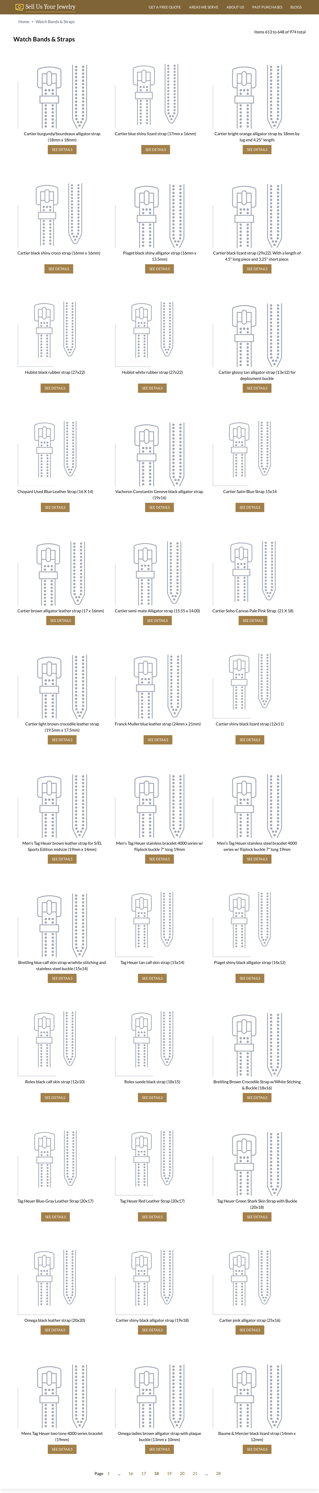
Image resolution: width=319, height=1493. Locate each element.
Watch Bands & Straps (55, 21)
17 (143, 1473)
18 (156, 1473)
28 (218, 1473)
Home (23, 21)
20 (182, 1473)
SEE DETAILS (62, 149)
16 (130, 1473)
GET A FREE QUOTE (165, 7)
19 (169, 1473)
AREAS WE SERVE (203, 7)
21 (195, 1473)
